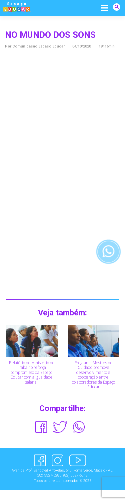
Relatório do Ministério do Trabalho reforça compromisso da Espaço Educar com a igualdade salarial (31, 372)
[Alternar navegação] (105, 7)
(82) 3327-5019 (75, 475)
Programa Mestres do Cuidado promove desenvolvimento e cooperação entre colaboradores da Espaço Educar (93, 375)
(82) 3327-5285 (49, 475)
